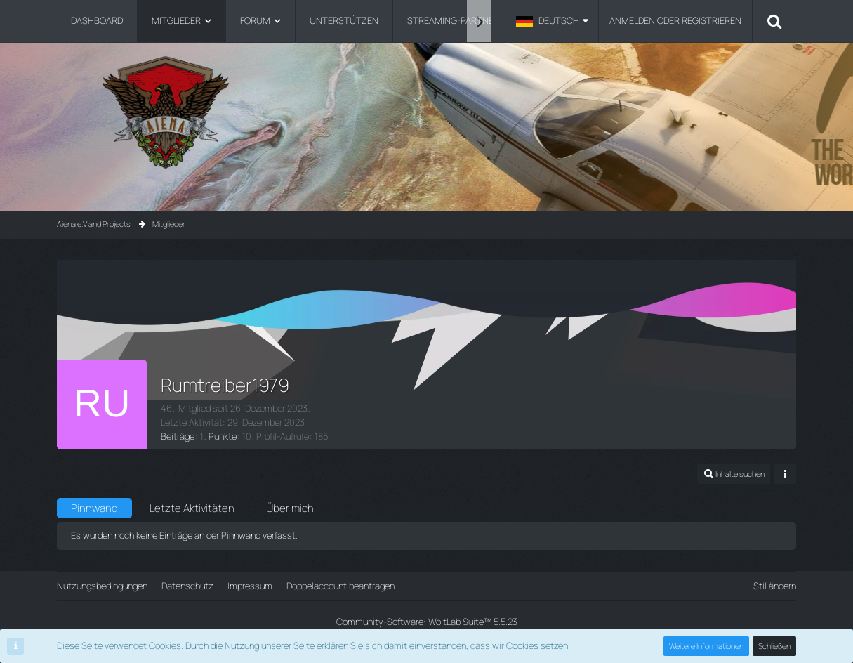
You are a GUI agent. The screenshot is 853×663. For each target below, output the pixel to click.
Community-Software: (426, 621)
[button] (552, 21)
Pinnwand (94, 508)
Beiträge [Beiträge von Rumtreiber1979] (177, 436)
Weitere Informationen (706, 646)
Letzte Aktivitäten (192, 508)
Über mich (290, 508)
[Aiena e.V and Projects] (427, 112)
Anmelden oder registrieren (675, 20)
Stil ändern (774, 585)
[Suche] (774, 21)
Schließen (774, 646)
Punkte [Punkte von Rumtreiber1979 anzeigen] (223, 436)
